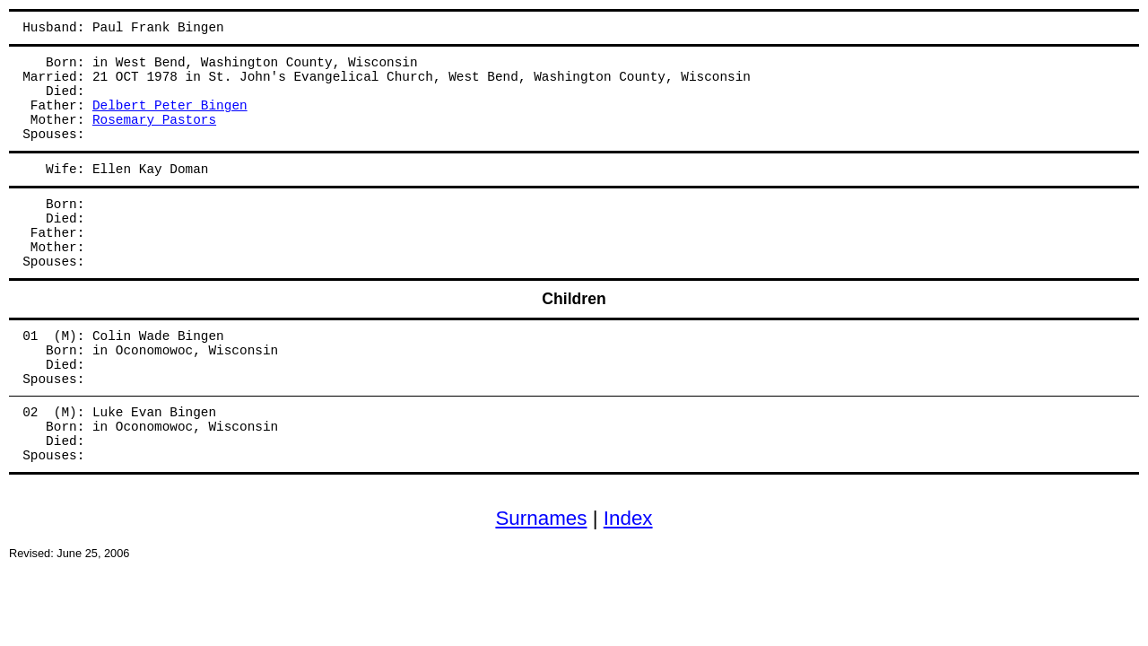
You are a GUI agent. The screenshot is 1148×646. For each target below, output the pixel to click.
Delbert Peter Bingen (170, 106)
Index (628, 518)
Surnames (541, 518)
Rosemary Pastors (154, 120)
